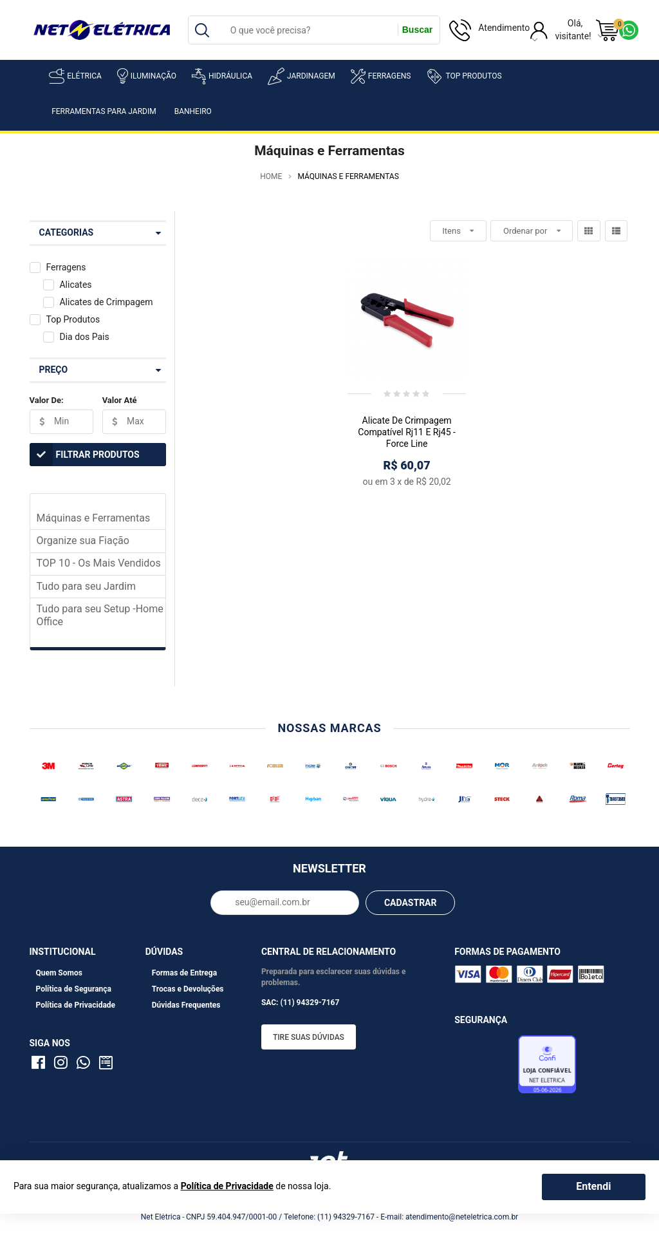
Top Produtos (463, 76)
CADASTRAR (410, 903)
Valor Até (119, 400)
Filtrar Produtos (85, 454)
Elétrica (75, 76)
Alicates (75, 284)
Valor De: (47, 400)
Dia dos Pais (84, 337)
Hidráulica (222, 76)
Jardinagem (301, 76)
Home (271, 176)
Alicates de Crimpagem (106, 302)
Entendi (593, 1186)
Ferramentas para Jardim (103, 111)
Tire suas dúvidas (308, 1037)
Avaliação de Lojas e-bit (485, 1067)
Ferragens (381, 76)
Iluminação (146, 76)
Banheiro (193, 111)
